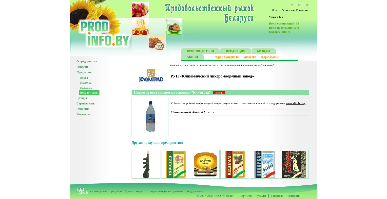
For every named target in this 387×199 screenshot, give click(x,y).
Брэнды (82, 98)
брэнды (129, 191)
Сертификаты (86, 103)
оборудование (270, 57)
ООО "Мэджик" (224, 196)
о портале (277, 196)
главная (174, 64)
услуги (261, 196)
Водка (84, 77)
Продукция (84, 72)
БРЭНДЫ (264, 51)
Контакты (302, 10)
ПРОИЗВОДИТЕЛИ (200, 51)
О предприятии (87, 61)
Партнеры (246, 196)
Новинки (83, 109)
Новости (82, 67)
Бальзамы (86, 87)
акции (139, 191)
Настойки (86, 82)
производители (98, 191)
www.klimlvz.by (296, 103)
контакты (294, 196)
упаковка (250, 57)
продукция (189, 64)
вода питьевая (207, 64)
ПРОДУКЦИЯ (235, 51)
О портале (288, 10)
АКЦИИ (192, 57)
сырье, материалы (227, 57)
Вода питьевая (89, 92)
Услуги (276, 10)
